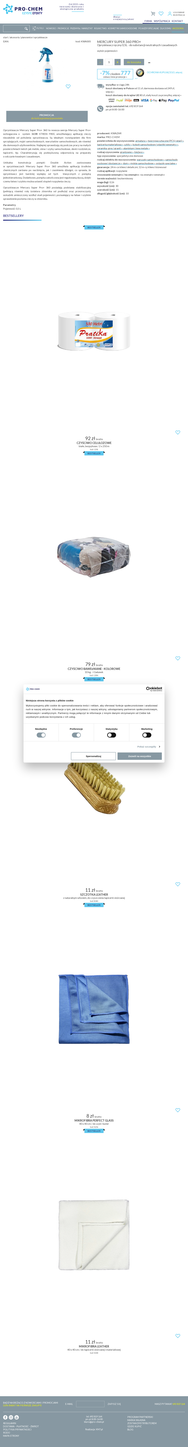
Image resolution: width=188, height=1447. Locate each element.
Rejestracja (179, 15)
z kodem (115, 73)
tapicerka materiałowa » (110, 144)
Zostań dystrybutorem (142, 1423)
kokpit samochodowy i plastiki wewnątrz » (155, 144)
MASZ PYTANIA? (170, 1404)
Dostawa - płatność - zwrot (21, 1426)
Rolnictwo (100, 28)
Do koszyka (134, 62)
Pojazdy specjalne (148, 28)
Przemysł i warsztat (81, 28)
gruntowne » (126, 152)
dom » (126, 163)
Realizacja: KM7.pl (94, 1429)
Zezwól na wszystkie (139, 756)
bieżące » (139, 152)
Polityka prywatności (17, 1429)
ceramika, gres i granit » (109, 148)
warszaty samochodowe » (150, 159)
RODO (6, 1432)
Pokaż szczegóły (146, 746)
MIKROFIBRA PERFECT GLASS (94, 1120)
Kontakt (177, 21)
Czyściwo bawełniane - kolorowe (94, 669)
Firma (148, 21)
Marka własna (136, 1420)
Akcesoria (178, 28)
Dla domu (165, 28)
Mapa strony (11, 1435)
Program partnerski (140, 1417)
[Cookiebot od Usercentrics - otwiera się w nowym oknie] (148, 689)
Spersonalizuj (93, 756)
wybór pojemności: (107, 50)
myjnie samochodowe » (142, 163)
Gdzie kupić (134, 1426)
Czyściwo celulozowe (94, 443)
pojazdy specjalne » (166, 163)
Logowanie (179, 12)
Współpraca (162, 21)
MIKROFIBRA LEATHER (94, 1346)
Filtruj (39, 28)
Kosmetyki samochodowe (122, 28)
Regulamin (9, 1423)
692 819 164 (96, 1416)
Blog (130, 1429)
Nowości (51, 28)
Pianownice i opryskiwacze (34, 37)
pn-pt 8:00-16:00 (144, 107)
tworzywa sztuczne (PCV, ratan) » (165, 140)
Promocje (63, 28)
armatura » (141, 140)
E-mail (69, 1404)
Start (5, 37)
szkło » (128, 144)
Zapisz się (114, 1404)
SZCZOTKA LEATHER (94, 894)
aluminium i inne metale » (136, 148)
